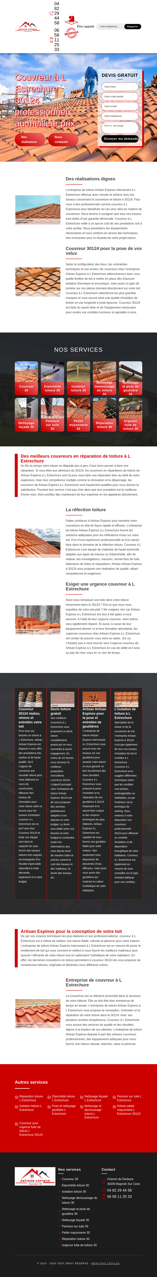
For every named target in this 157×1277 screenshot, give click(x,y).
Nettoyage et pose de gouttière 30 (76, 1211)
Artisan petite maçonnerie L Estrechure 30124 (128, 1109)
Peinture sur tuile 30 (75, 1226)
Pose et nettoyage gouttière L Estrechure (64, 1109)
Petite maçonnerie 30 (76, 1232)
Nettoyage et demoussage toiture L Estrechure (93, 1111)
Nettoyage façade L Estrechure (96, 1098)
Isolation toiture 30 (74, 1191)
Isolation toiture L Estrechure (30, 1107)
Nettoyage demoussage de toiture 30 (79, 1200)
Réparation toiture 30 (75, 1238)
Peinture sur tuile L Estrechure (129, 1098)
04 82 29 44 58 (54, 13)
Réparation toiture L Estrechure (31, 1098)
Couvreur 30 (70, 1179)
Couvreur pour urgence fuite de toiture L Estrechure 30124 (31, 1129)
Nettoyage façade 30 (75, 1220)
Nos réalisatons (29, 139)
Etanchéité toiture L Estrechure (63, 1098)
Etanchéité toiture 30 (75, 1185)
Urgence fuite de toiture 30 (79, 1245)
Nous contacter (61, 139)
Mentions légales (105, 1263)
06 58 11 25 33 (54, 40)
